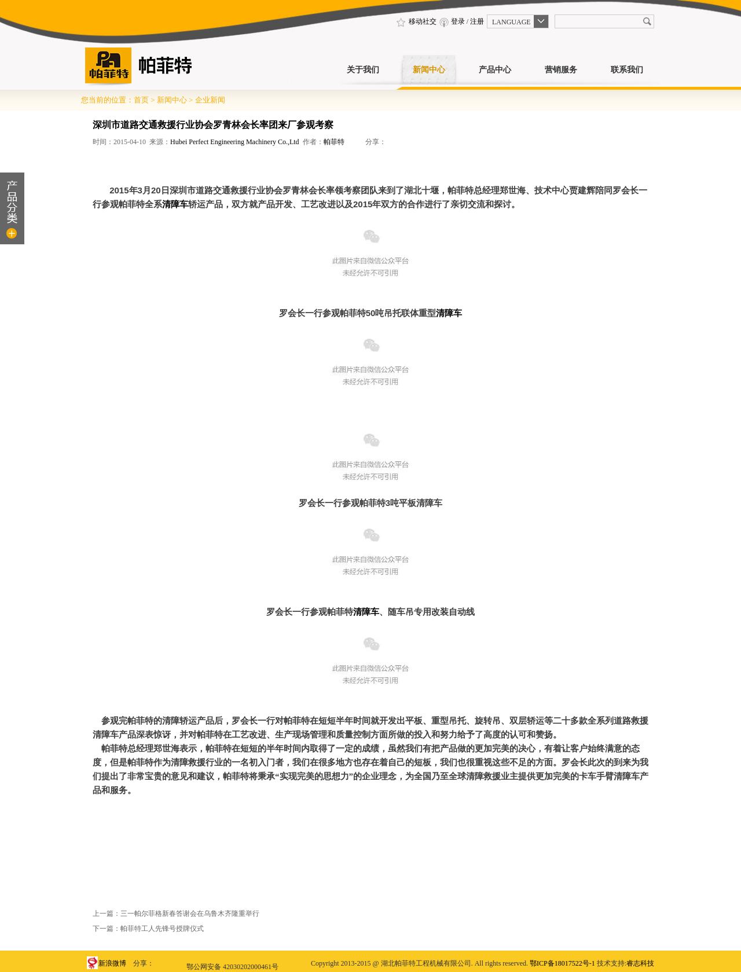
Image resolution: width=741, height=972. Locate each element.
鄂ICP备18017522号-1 (562, 963)
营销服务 (561, 69)
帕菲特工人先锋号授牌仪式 (162, 929)
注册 (477, 21)
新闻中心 (429, 69)
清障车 (175, 204)
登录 (458, 21)
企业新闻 (210, 100)
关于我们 (363, 69)
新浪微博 (112, 963)
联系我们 (627, 69)
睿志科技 (640, 963)
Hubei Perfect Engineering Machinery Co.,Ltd (234, 142)
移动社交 (415, 21)
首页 (141, 100)
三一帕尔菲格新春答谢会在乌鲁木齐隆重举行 (189, 913)
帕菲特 (334, 142)
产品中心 (495, 69)
